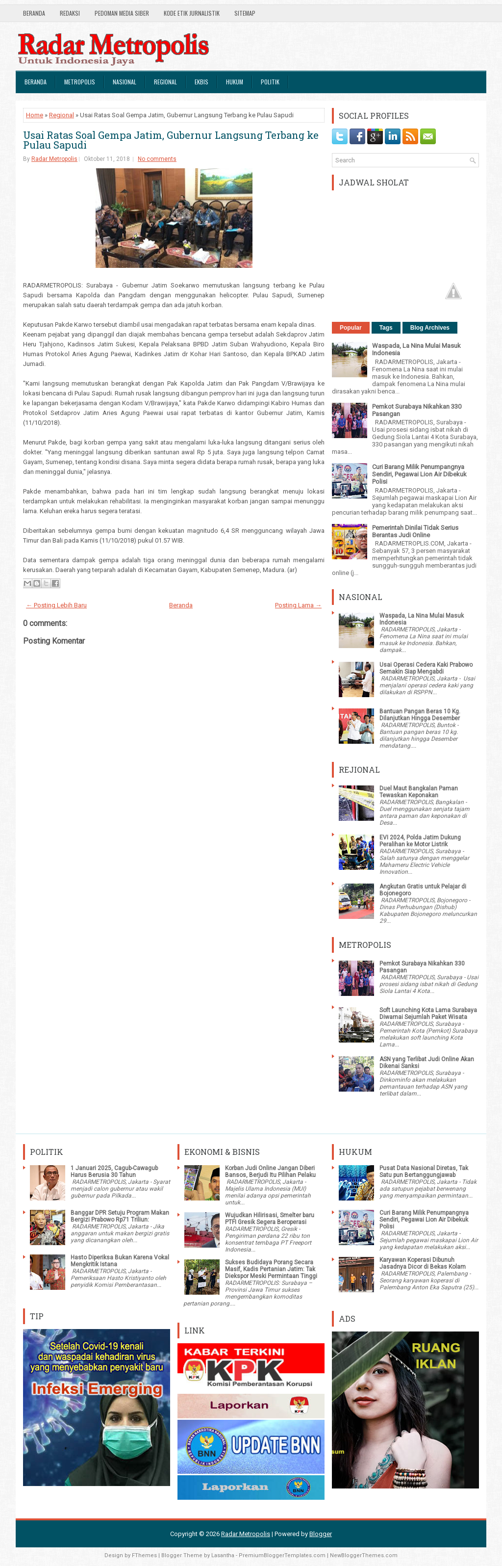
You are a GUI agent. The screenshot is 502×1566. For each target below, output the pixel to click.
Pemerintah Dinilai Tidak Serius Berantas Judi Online (415, 531)
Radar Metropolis (54, 159)
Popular (351, 327)
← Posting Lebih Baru (56, 605)
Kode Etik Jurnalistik (192, 13)
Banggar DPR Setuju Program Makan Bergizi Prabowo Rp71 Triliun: (120, 1216)
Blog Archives (430, 327)
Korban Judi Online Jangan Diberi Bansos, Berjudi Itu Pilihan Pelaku (270, 1171)
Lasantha (222, 1555)
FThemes (144, 1555)
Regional (165, 82)
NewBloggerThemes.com (364, 1555)
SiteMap (244, 13)
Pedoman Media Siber (122, 13)
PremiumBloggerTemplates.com (282, 1555)
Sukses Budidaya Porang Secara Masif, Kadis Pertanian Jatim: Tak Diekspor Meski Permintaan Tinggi (271, 1269)
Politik (270, 82)
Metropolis (79, 82)
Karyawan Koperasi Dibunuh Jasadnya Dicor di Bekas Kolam (422, 1263)
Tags (386, 327)
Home (34, 115)
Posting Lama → (298, 605)
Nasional (124, 82)
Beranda (34, 13)
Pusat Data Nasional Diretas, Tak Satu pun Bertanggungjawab (423, 1171)
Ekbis (201, 82)
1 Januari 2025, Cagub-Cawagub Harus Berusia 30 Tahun (114, 1171)
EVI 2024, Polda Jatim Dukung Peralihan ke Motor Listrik (420, 841)
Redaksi (70, 13)
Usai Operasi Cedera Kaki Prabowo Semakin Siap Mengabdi (426, 668)
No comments (157, 159)
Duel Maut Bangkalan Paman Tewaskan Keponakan (418, 792)
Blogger (320, 1534)
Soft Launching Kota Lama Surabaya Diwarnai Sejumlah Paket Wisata (428, 1013)
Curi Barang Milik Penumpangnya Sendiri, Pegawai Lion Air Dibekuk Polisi (419, 474)
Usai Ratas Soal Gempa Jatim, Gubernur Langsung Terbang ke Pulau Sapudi (171, 140)
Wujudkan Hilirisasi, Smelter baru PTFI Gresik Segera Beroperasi (269, 1219)
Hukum (234, 82)
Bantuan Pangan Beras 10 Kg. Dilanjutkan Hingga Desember (419, 715)
